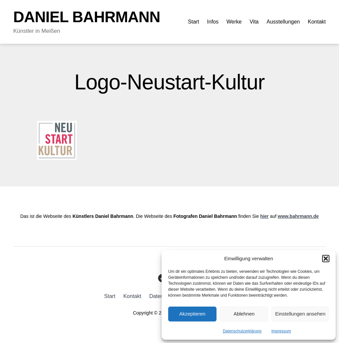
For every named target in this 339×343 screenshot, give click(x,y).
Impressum (281, 331)
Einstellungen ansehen (300, 314)
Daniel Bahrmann (86, 16)
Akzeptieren (192, 314)
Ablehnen (243, 314)
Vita (254, 21)
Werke (234, 21)
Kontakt (317, 21)
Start (193, 21)
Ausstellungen (283, 21)
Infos (212, 21)
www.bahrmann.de (298, 216)
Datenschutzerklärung (242, 331)
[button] (325, 258)
